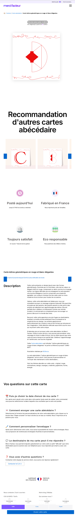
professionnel (65, 2)
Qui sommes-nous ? (45, 496)
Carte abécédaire (17, 13)
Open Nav (71, 4)
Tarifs (25, 278)
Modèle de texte (39, 278)
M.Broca (46, 351)
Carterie (8, 13)
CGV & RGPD (8, 496)
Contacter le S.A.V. (15, 464)
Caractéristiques (18, 278)
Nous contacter (9, 492)
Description (8, 278)
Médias (49, 492)
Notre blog (42, 492)
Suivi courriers (20, 492)
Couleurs (30, 278)
